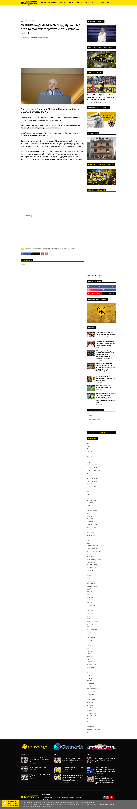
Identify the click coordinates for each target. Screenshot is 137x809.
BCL (88, 459)
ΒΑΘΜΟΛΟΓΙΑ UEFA (92, 586)
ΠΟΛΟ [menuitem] (87, 2)
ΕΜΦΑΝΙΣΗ (90, 618)
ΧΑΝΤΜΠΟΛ (90, 726)
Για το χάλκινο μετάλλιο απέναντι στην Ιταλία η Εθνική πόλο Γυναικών (105, 760)
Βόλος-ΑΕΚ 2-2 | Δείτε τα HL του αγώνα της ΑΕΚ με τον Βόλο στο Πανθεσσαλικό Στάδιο (100, 97)
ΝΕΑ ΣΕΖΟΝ (90, 672)
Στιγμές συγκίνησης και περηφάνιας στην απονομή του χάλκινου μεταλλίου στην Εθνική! (105, 769)
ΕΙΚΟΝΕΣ (89, 608)
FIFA (88, 492)
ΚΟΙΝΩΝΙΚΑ (90, 651)
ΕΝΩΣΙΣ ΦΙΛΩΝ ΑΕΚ (92, 621)
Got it (112, 804)
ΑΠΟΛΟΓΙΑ (90, 573)
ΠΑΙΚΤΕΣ (89, 681)
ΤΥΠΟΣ (64, 248)
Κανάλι (89, 659)
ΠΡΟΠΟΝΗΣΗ (91, 694)
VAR (88, 540)
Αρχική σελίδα (24, 21)
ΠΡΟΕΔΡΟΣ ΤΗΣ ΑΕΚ (93, 689)
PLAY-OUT (90, 521)
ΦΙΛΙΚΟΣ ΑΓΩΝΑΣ (92, 724)
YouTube (89, 554)
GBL (88, 497)
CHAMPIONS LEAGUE (93, 465)
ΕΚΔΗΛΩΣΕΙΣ (91, 613)
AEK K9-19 (90, 451)
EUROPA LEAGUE (92, 486)
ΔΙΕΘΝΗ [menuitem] (94, 2)
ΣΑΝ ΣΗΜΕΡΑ (91, 705)
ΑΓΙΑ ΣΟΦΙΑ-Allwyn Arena (94, 559)
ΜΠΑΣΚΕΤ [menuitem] (63, 2)
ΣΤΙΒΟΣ (89, 710)
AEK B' (89, 446)
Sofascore (100, 275)
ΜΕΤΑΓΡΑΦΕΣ (91, 662)
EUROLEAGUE (91, 484)
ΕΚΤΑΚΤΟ (90, 616)
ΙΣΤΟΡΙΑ (89, 640)
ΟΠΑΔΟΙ (89, 675)
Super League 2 (91, 535)
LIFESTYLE (90, 502)
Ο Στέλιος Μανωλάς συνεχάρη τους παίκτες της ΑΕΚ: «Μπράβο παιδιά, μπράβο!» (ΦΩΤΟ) (105, 343)
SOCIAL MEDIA (91, 527)
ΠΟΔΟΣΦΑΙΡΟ (91, 683)
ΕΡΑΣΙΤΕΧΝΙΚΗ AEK (92, 629)
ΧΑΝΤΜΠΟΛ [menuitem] (79, 2)
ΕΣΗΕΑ (89, 635)
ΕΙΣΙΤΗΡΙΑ (90, 610)
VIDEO (73, 248)
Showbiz (89, 529)
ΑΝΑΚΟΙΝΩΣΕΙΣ (91, 567)
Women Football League (93, 548)
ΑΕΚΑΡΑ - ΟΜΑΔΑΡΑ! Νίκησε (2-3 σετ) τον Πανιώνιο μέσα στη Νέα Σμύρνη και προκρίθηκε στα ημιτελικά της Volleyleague (72, 777)
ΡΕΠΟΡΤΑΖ (46, 248)
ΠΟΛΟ (89, 686)
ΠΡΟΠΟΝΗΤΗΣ (91, 697)
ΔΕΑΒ (88, 594)
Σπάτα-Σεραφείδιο (92, 716)
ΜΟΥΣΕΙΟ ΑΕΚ (37, 248)
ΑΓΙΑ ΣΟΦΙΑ (90, 556)
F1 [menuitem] (108, 2)
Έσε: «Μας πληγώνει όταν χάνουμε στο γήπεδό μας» (103, 386)
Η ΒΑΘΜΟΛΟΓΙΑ (91, 637)
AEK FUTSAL (90, 448)
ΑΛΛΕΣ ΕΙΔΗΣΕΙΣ (92, 565)
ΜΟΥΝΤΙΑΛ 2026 (92, 664)
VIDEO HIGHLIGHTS (92, 546)
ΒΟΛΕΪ (89, 589)
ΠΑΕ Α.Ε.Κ (90, 678)
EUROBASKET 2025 (92, 478)
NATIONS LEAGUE (92, 511)
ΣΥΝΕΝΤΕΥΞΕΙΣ (56, 248)
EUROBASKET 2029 (92, 481)
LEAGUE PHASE (91, 500)
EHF (88, 473)
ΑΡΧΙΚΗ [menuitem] (43, 2)
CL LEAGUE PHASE (92, 467)
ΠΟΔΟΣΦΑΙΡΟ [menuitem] (52, 2)
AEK (88, 443)
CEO (88, 462)
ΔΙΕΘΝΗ (89, 602)
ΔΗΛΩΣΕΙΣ (31, 21)
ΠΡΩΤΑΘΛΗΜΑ (91, 699)
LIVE (88, 505)
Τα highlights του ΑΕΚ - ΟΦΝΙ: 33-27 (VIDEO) (40, 775)
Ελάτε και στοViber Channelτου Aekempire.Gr (12, 803)
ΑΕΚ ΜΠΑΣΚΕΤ (91, 562)
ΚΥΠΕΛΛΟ (90, 656)
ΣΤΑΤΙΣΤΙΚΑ (90, 707)
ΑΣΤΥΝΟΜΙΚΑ (91, 581)
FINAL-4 (89, 494)
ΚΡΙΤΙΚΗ (89, 654)
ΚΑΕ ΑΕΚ (89, 643)
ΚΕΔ (88, 648)
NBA (88, 513)
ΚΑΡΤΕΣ (89, 645)
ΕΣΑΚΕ (89, 632)
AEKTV (89, 454)
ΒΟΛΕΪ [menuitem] (71, 2)
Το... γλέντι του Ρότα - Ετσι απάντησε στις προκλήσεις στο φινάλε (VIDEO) (105, 378)
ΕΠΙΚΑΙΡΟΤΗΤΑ (91, 624)
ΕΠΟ (88, 627)
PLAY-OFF (90, 519)
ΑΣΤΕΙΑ (89, 578)
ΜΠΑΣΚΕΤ (90, 670)
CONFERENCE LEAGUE (93, 470)
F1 (88, 489)
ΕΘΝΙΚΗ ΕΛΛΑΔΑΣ (92, 605)
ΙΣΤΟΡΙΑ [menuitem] (102, 2)
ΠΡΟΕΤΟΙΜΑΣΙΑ (91, 691)
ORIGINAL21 (90, 516)
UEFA (88, 538)
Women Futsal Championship (94, 551)
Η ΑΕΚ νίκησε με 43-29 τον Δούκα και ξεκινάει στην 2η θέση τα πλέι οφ (39, 759)
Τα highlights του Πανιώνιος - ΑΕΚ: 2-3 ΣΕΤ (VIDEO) (72, 768)
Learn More (104, 804)
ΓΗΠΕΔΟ (89, 592)
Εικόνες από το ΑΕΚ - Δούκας (38, 767)
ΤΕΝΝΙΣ (89, 718)
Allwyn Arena (90, 457)
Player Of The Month (92, 524)
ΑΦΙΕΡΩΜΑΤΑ (91, 583)
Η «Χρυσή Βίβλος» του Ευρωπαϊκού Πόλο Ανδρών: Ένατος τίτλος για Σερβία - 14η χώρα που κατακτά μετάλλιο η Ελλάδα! (104, 780)
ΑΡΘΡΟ (89, 575)
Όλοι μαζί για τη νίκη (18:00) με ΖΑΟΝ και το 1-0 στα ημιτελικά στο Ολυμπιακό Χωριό (72, 760)
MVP (88, 508)
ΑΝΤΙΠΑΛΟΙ (90, 570)
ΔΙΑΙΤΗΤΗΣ (90, 600)
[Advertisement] (68, 13)
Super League (90, 532)
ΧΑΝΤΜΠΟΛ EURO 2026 (94, 729)
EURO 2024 (90, 475)
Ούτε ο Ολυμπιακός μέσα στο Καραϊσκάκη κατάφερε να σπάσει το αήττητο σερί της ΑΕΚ (106, 334)
